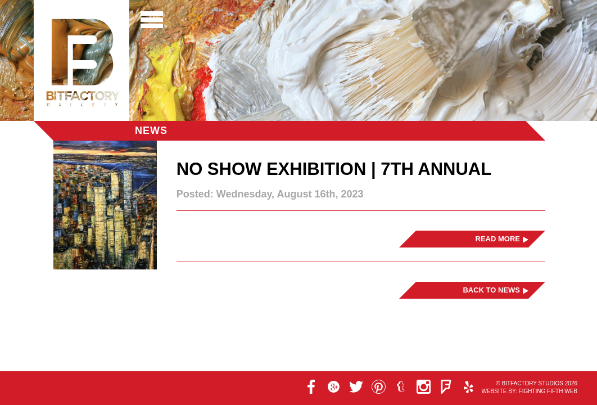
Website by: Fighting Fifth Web (529, 391)
